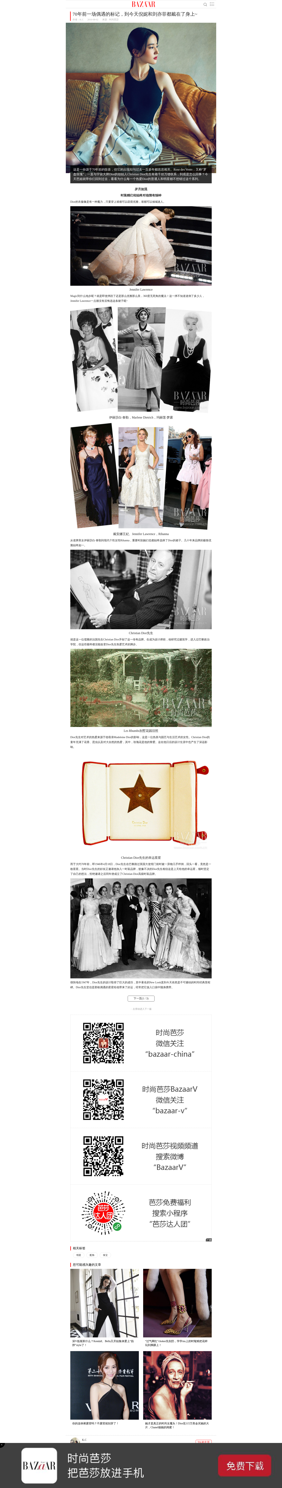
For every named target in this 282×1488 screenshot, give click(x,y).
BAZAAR (143, 4)
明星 (78, 1255)
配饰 (92, 1255)
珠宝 (105, 1255)
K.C (82, 19)
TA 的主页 (204, 1442)
